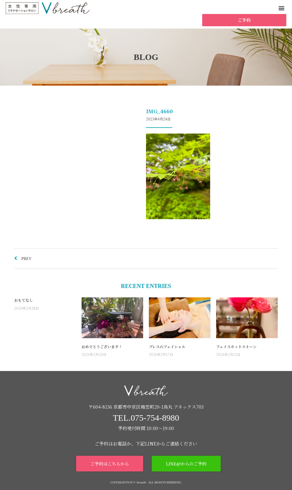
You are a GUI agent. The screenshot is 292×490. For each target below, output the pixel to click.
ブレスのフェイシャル (167, 346)
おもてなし (23, 300)
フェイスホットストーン (236, 346)
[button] (281, 8)
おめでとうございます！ (102, 346)
